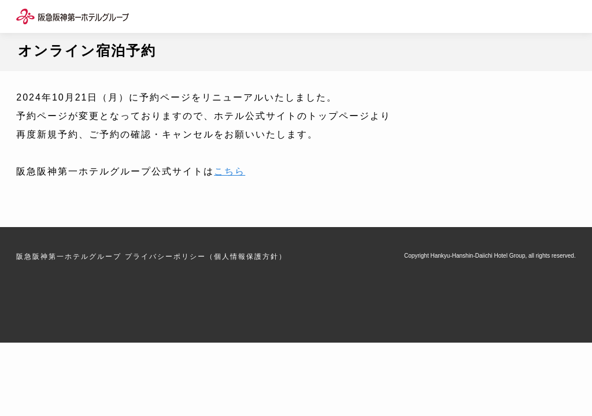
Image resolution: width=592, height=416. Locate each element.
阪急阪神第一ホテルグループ (68, 256)
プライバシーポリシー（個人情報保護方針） (206, 256)
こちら (229, 171)
